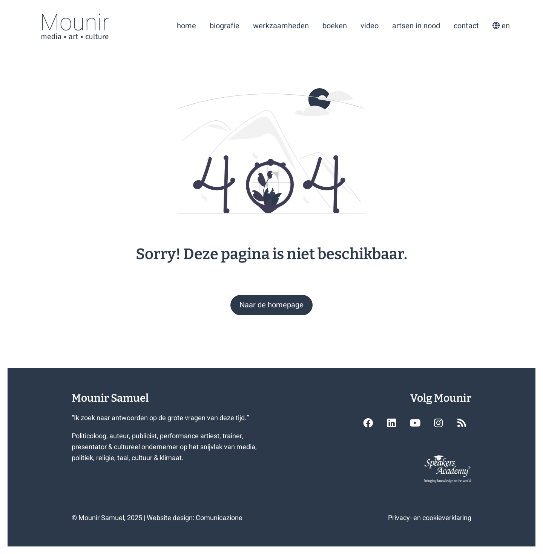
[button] (271, 305)
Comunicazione (219, 518)
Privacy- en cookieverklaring (429, 518)
